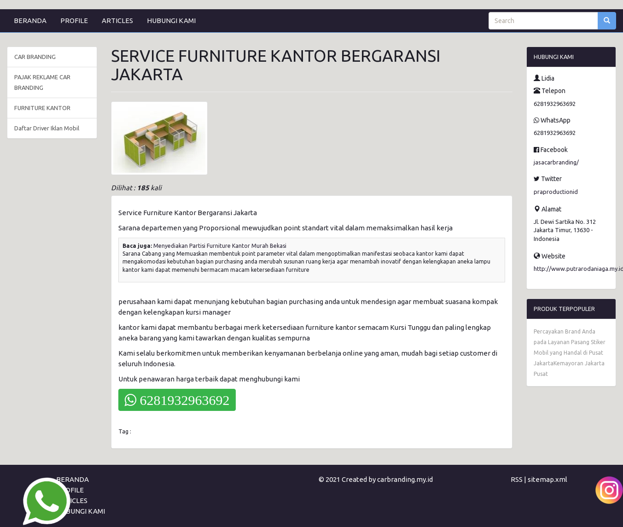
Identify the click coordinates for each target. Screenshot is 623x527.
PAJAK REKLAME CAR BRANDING (42, 82)
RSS (517, 479)
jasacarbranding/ (556, 162)
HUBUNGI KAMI (171, 20)
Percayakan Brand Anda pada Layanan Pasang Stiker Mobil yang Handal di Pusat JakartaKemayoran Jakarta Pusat (570, 352)
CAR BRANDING (35, 56)
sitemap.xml (547, 479)
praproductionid (556, 191)
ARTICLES (117, 20)
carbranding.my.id (405, 479)
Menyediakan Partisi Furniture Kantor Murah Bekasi (219, 246)
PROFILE (74, 20)
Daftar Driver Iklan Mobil (46, 128)
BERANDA (30, 20)
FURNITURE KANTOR (42, 108)
